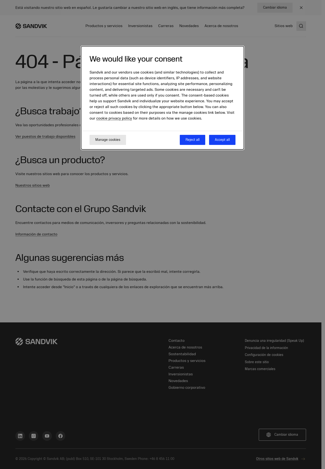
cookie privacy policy (114, 118)
